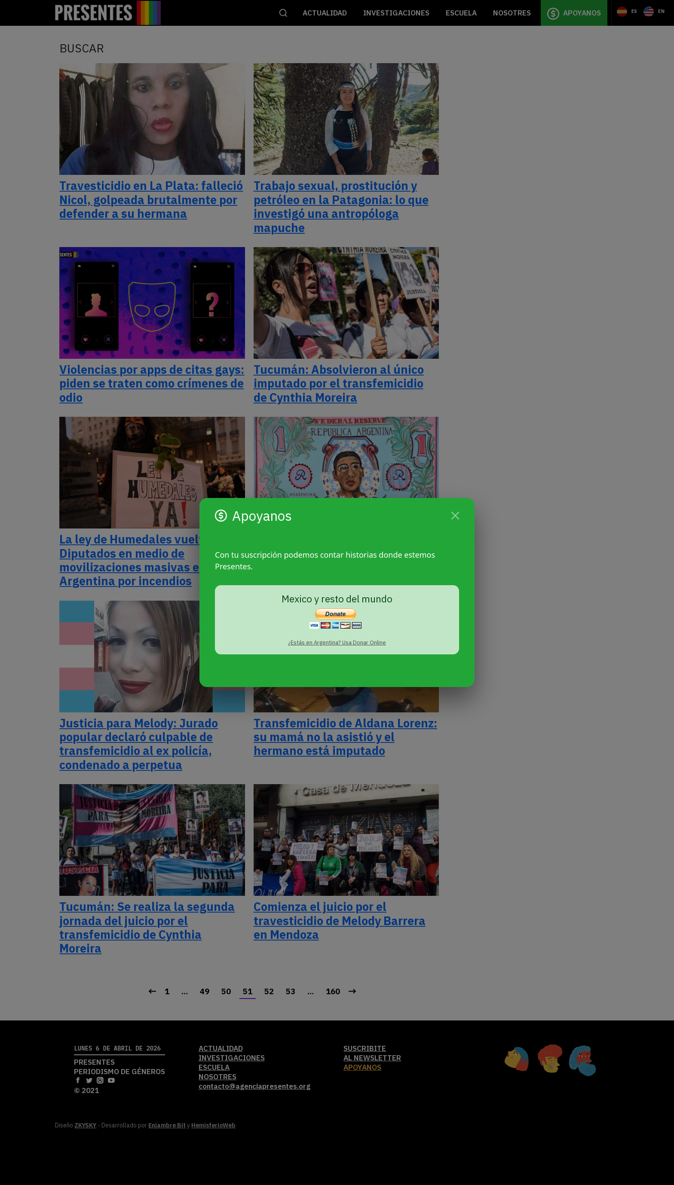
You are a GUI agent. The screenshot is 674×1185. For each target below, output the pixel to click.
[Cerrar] (455, 515)
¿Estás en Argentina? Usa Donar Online (337, 642)
